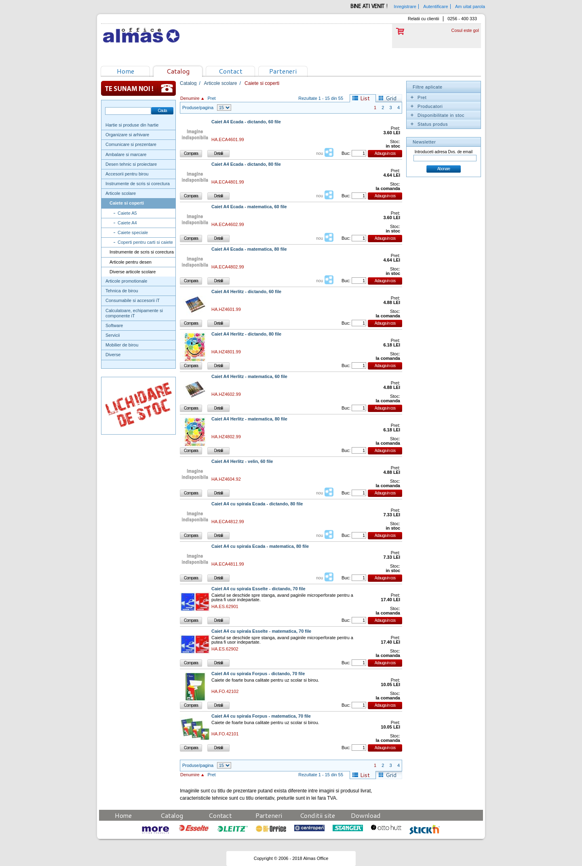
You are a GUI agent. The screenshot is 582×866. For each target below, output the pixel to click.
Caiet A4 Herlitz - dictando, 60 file (246, 291)
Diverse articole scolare (133, 271)
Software (114, 325)
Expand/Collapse (412, 97)
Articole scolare (120, 193)
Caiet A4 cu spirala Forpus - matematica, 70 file (261, 716)
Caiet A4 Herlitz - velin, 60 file (242, 461)
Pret (211, 98)
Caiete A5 (127, 213)
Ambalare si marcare (125, 154)
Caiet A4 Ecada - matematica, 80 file (249, 249)
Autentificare (435, 6)
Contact (230, 71)
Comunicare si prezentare (130, 144)
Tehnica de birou (121, 290)
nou (319, 153)
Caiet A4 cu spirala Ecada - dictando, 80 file (257, 504)
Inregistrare (405, 6)
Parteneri (283, 71)
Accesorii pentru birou (126, 173)
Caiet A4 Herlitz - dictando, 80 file (246, 334)
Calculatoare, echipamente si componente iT (134, 313)
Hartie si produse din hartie (131, 125)
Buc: (346, 153)
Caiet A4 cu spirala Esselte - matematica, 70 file (261, 631)
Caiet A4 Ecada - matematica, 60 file (249, 207)
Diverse (112, 354)
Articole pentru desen (131, 262)
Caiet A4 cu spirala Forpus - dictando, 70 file (258, 674)
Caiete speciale (133, 232)
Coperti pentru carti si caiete (145, 242)
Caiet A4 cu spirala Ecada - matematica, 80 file (260, 546)
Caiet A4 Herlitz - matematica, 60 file (249, 376)
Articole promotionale (126, 281)
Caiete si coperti (127, 203)
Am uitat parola (470, 6)
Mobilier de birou (121, 344)
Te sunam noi (138, 88)
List (365, 98)
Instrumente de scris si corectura (137, 183)
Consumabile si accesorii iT (132, 300)
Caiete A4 (127, 222)
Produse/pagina (197, 107)
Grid (391, 98)
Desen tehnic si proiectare (131, 164)
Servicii (112, 335)
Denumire (190, 98)
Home (125, 71)
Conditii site (317, 815)
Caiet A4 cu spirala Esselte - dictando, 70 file (258, 589)
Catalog (178, 71)
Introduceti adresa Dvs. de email (443, 152)
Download (366, 815)
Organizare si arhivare (127, 134)
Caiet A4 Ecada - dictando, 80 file (246, 164)
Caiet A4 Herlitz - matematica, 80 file (249, 419)
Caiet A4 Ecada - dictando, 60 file (246, 122)
